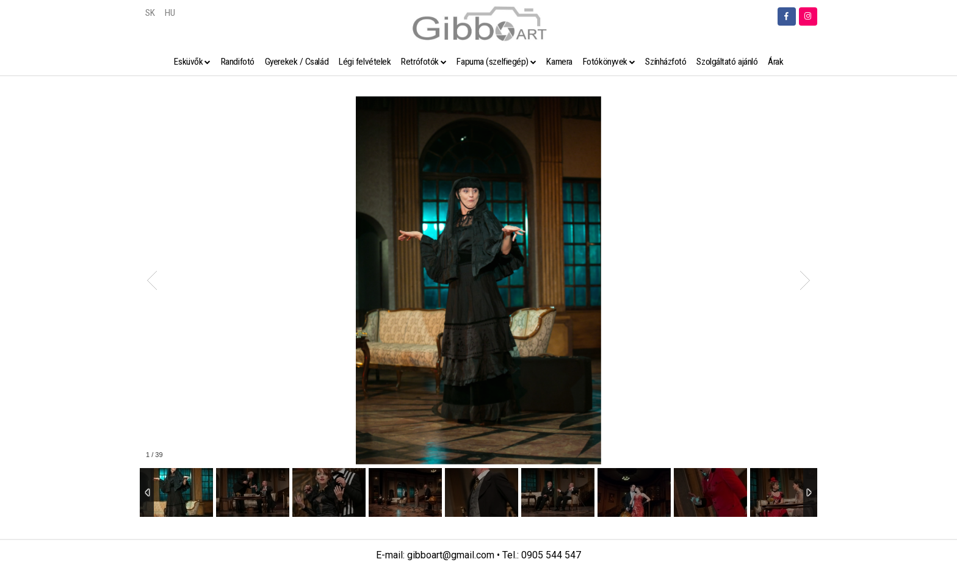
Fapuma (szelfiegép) (492, 61)
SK (149, 12)
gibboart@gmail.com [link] (450, 555)
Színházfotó (665, 61)
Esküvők (188, 61)
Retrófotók (420, 61)
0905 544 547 (551, 555)
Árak (775, 61)
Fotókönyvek (605, 61)
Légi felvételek (365, 61)
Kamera (559, 61)
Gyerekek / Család (296, 61)
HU (170, 12)
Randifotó (238, 61)
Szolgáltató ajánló (726, 61)
